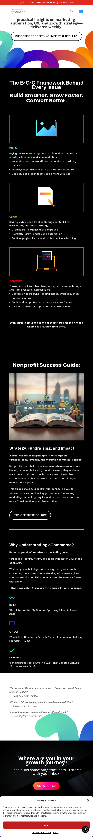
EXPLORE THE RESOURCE (30, 515)
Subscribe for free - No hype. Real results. (46, 36)
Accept (46, 825)
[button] (88, 800)
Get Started (46, 785)
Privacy (56, 832)
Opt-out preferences (41, 832)
